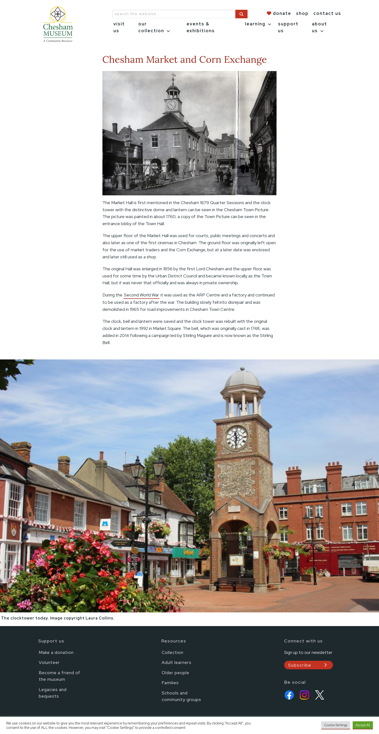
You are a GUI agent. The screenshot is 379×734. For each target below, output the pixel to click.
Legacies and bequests (53, 693)
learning (255, 24)
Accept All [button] (363, 725)
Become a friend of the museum (59, 676)
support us (288, 27)
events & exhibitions (201, 27)
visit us (119, 27)
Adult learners (176, 662)
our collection (151, 27)
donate (282, 13)
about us (319, 27)
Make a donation (56, 652)
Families (170, 682)
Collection (172, 652)
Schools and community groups (181, 696)
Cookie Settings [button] (335, 725)
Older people (175, 672)
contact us (327, 13)
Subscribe (299, 665)
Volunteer (49, 662)
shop (302, 13)
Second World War (141, 295)
